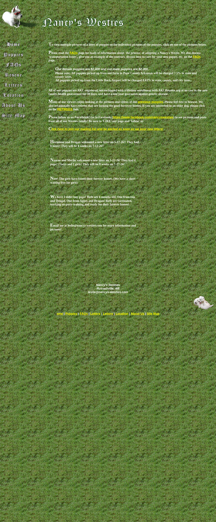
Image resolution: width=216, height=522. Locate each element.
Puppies (71, 313)
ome (60, 313)
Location (122, 313)
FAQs (74, 53)
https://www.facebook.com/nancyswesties (143, 117)
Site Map (153, 313)
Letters (95, 313)
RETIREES (65, 109)
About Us (137, 313)
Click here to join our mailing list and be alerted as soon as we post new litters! (105, 129)
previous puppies (150, 102)
